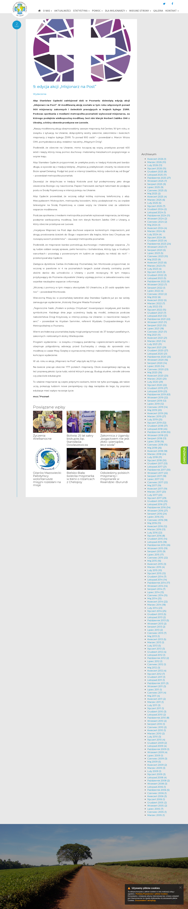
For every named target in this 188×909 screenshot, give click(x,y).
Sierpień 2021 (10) (156, 325)
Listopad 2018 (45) (157, 429)
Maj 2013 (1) (153, 636)
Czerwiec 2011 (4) (156, 692)
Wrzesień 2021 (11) (157, 322)
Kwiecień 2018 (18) (157, 451)
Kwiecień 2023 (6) (157, 262)
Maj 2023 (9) (154, 259)
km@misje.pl (103, 876)
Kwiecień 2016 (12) (157, 526)
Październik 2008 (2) (158, 780)
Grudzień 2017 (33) (157, 463)
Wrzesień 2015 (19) (157, 548)
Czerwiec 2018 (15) (157, 444)
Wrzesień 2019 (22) (157, 397)
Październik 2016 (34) (159, 507)
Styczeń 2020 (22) (157, 385)
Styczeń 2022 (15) (156, 309)
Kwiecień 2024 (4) (157, 228)
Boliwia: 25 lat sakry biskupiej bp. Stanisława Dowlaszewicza (80, 440)
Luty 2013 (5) (154, 645)
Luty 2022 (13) (154, 306)
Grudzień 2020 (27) (157, 350)
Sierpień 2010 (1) (156, 724)
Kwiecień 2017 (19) (157, 488)
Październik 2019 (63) (159, 394)
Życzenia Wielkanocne (42, 437)
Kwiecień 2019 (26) (157, 413)
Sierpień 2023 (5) (156, 250)
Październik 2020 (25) (159, 356)
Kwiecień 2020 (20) (157, 375)
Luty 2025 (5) (154, 202)
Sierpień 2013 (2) (156, 626)
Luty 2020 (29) (155, 381)
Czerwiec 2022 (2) (157, 294)
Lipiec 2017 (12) (155, 479)
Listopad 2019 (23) (157, 391)
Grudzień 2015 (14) (157, 538)
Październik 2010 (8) (158, 717)
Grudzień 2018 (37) (157, 425)
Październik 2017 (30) (159, 469)
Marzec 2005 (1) (156, 815)
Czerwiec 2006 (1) (157, 793)
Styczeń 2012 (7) (156, 673)
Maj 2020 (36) (154, 372)
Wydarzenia (39, 94)
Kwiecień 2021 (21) (157, 337)
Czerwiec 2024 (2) (157, 221)
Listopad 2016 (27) (157, 504)
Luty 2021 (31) (154, 344)
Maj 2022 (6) (154, 297)
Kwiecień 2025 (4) (157, 196)
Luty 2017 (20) (154, 495)
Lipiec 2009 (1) (155, 755)
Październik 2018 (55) (159, 432)
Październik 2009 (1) (158, 749)
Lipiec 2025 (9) (155, 187)
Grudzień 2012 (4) (156, 651)
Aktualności (62, 10)
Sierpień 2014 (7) (156, 589)
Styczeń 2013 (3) (156, 648)
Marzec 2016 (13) (156, 529)
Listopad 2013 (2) (156, 617)
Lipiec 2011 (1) (154, 689)
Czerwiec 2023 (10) (157, 256)
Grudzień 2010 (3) (156, 711)
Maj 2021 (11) (154, 334)
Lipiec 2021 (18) (155, 328)
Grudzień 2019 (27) (157, 388)
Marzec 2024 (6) (156, 231)
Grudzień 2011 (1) (156, 677)
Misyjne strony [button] (140, 10)
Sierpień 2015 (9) (156, 551)
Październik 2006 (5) (158, 790)
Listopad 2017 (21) (157, 466)
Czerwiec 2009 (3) (157, 758)
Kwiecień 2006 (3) (157, 796)
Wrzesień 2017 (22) (157, 473)
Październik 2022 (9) (158, 281)
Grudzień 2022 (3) (157, 275)
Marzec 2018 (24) (156, 454)
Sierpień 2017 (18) (156, 476)
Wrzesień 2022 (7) (157, 284)
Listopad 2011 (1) (156, 680)
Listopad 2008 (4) (157, 777)
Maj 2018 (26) (154, 447)
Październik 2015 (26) (158, 545)
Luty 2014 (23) (154, 608)
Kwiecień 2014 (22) (157, 601)
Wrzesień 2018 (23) (157, 435)
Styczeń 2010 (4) (156, 739)
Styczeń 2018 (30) (157, 460)
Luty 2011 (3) (154, 705)
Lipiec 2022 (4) (155, 290)
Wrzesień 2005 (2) (157, 805)
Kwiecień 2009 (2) (157, 764)
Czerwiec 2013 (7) (157, 633)
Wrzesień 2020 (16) (157, 359)
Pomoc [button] (97, 10)
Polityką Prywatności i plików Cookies (152, 894)
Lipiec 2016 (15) (155, 516)
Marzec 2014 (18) (156, 604)
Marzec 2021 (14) (156, 341)
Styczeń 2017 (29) (156, 498)
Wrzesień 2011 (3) (156, 686)
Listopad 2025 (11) (157, 174)
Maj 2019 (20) (154, 410)
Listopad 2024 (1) (156, 212)
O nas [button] (47, 10)
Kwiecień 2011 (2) (156, 699)
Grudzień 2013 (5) (156, 614)
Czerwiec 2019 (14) (157, 407)
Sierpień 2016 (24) (157, 513)
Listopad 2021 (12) (157, 315)
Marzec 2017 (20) (156, 491)
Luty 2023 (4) (154, 268)
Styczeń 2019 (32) (156, 422)
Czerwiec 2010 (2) (157, 727)
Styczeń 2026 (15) (156, 168)
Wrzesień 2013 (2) (157, 623)
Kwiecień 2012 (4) (156, 670)
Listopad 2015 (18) (157, 542)
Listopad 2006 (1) (156, 786)
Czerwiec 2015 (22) (157, 557)
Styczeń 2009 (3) (156, 774)
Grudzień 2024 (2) (157, 209)
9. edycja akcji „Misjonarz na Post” (64, 86)
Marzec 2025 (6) (156, 199)
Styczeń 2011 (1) (155, 708)
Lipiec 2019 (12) (155, 403)
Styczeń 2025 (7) (156, 206)
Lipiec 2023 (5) (155, 253)
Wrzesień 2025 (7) (157, 181)
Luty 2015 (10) (154, 570)
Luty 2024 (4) (154, 234)
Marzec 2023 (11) (156, 265)
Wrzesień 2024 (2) (157, 218)
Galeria (158, 10)
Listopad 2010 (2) (156, 714)
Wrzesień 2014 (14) (157, 586)
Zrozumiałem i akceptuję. (145, 900)
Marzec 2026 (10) (156, 162)
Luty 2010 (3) (154, 736)
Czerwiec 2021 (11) (157, 331)
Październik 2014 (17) (158, 582)
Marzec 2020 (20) (157, 378)
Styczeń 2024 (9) (156, 237)
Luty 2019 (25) (154, 419)
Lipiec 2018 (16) (155, 441)
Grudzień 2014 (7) (156, 576)
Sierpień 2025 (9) (156, 184)
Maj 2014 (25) (154, 598)
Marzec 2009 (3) (156, 768)
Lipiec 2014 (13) (155, 592)
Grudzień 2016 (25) (157, 501)
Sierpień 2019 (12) (156, 400)
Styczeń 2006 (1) (156, 799)
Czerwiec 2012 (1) (156, 664)
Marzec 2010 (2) (156, 733)
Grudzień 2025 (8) (157, 171)
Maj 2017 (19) (154, 485)
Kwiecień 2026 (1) (156, 159)
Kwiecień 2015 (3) (156, 564)
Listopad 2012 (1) (156, 655)
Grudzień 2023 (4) (157, 240)
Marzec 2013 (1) (155, 642)
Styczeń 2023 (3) (156, 272)
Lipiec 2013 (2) (155, 630)
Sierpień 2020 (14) (157, 363)
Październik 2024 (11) (158, 215)
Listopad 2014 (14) (157, 579)
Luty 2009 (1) (154, 771)
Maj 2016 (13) (154, 523)
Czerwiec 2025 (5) (157, 190)
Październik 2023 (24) (159, 243)
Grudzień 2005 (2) (157, 802)
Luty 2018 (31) (154, 457)
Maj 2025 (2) (154, 193)
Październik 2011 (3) (158, 683)
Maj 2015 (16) (154, 560)
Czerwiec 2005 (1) (157, 812)
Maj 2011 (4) (153, 695)
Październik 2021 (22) (158, 319)
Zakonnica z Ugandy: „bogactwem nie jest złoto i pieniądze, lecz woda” (114, 440)
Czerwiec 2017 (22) (157, 482)
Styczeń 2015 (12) (156, 573)
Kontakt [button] (172, 10)
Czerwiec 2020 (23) (157, 369)
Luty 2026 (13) (154, 165)
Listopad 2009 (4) (157, 746)
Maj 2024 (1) (153, 224)
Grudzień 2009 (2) (157, 743)
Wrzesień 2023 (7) (157, 246)
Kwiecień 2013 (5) (156, 639)
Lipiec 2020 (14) (155, 366)
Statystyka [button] (81, 10)
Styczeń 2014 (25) (156, 611)
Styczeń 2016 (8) (156, 535)
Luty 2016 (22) (154, 532)
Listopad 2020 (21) (157, 353)
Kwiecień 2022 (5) (157, 300)
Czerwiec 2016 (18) (157, 520)
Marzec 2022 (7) (156, 303)
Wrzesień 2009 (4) (157, 752)
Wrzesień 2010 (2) (157, 721)
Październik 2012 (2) (158, 658)
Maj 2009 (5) (154, 761)
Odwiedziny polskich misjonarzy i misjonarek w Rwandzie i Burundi (114, 477)
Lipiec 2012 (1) (154, 661)
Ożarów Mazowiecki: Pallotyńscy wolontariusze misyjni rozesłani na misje (47, 479)
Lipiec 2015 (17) (155, 554)
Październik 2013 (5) (158, 620)
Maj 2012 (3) (153, 667)
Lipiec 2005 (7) (155, 808)
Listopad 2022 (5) (156, 278)
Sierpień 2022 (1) (156, 287)
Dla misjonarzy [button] (116, 10)
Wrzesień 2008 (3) (157, 783)
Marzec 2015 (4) (156, 567)
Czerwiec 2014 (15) (157, 595)
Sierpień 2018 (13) (156, 438)
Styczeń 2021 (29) (156, 347)
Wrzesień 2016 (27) (157, 510)
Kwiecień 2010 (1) (156, 730)
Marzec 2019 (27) (156, 416)
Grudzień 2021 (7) (156, 312)
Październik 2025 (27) (159, 177)
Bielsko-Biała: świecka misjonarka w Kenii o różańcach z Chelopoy (81, 477)
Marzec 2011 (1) (155, 702)
